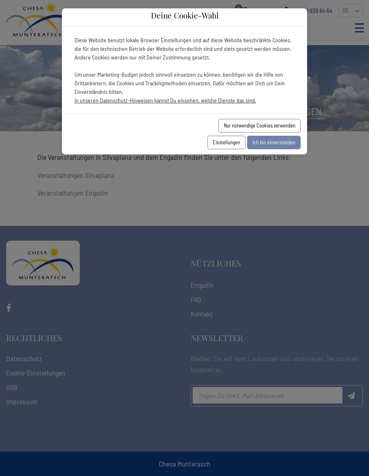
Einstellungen (226, 142)
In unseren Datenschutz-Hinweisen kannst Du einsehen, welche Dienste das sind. (165, 100)
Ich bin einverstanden (273, 142)
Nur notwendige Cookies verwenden (259, 125)
